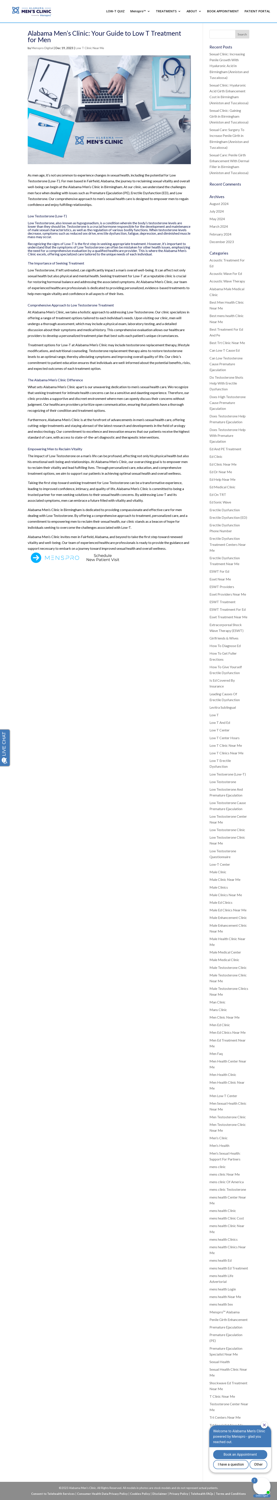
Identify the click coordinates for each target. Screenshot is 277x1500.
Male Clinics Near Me (225, 895)
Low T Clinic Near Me (90, 48)
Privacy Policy (178, 1493)
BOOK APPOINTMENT (223, 11)
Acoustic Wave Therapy (227, 281)
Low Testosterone (222, 782)
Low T (214, 715)
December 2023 (221, 242)
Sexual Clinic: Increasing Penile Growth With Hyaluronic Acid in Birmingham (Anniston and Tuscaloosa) (229, 66)
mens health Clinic (222, 1210)
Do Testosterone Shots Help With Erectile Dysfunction (226, 383)
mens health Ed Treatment (228, 1268)
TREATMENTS (166, 11)
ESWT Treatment (222, 602)
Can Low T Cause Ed (224, 350)
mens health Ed (220, 1260)
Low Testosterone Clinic (227, 830)
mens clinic (217, 1167)
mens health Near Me (225, 1297)
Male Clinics (218, 887)
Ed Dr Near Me (220, 472)
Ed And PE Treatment (225, 449)
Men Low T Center (223, 1096)
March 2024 (218, 226)
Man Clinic (217, 1002)
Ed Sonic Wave (220, 502)
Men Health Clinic (222, 1074)
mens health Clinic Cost (226, 1218)
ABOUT (192, 11)
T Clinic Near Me (222, 1396)
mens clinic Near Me (224, 1174)
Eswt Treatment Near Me (228, 617)
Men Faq (216, 1053)
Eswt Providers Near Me (227, 594)
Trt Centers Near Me (225, 1417)
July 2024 (216, 211)
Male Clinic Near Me (224, 879)
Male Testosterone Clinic (228, 967)
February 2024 (220, 234)
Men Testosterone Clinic (227, 1117)
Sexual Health (219, 1362)
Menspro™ (138, 11)
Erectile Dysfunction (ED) (228, 517)
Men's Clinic (218, 1138)
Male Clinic (217, 872)
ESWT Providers (221, 587)
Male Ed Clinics (220, 902)
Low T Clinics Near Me (226, 753)
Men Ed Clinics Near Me (227, 1032)
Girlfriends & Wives (223, 638)
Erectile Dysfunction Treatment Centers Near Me (227, 544)
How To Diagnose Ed (225, 646)
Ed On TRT (217, 494)
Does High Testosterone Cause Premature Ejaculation (227, 402)
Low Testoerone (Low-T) (227, 774)
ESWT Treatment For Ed (227, 609)
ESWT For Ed (219, 571)
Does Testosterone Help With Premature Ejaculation (227, 435)
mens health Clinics (223, 1239)
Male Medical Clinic (224, 960)
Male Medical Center (225, 952)
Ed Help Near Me (222, 479)
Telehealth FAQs (202, 1493)
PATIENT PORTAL (257, 11)
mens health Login (222, 1289)
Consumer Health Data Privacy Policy (102, 1493)
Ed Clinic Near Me (223, 464)
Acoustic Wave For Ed (225, 273)
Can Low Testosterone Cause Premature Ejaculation (226, 364)
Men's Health (219, 1145)
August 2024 (219, 204)
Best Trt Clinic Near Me (227, 343)
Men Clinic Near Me (224, 1017)
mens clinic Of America (226, 1182)
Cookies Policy (140, 1493)
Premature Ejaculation (225, 1327)
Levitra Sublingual (222, 707)
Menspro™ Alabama (224, 1312)
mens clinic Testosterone (227, 1189)
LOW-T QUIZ (115, 11)
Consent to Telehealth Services (53, 1493)
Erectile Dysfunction (224, 510)
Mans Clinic (218, 1010)
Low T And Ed (219, 722)
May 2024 (217, 219)
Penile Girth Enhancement (228, 1319)
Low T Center (219, 730)
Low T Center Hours (224, 738)
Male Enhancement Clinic (228, 917)
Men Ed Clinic (219, 1025)
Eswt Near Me (220, 579)
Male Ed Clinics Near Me (227, 910)
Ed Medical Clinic (222, 487)
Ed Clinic (215, 456)
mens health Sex (221, 1304)
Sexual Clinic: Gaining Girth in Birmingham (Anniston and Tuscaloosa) (228, 116)
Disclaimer (159, 1493)
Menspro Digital (42, 48)
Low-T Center (219, 864)
